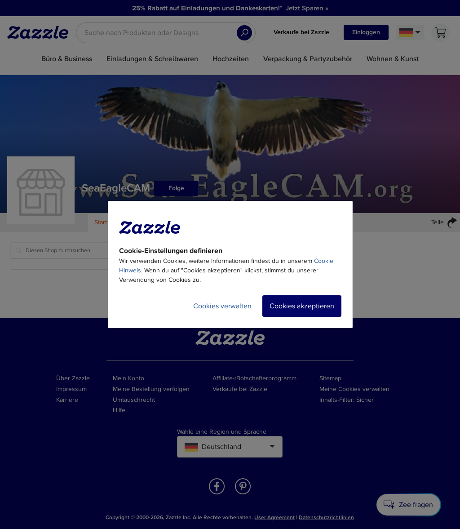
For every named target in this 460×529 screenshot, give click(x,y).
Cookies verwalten (222, 306)
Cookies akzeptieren (302, 306)
